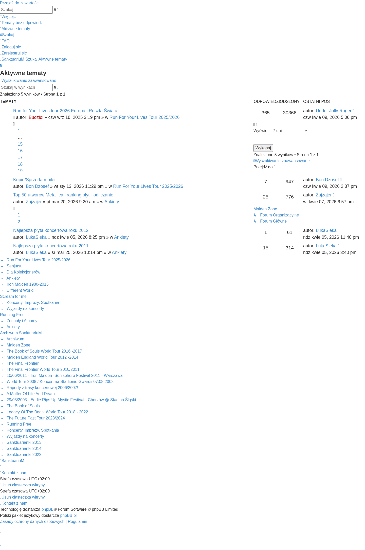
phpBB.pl (68, 515)
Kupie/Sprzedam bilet (34, 179)
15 (20, 144)
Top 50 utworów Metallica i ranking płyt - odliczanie (63, 194)
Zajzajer (34, 201)
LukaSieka (36, 237)
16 (20, 150)
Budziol (36, 117)
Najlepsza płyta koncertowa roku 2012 (50, 230)
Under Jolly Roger (334, 110)
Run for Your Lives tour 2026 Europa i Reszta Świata (65, 110)
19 (20, 170)
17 (20, 157)
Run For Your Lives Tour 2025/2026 (144, 117)
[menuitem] (22, 23)
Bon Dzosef (37, 186)
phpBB (48, 509)
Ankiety (111, 201)
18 (20, 164)
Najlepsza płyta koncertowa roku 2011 (50, 245)
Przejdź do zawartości (20, 3)
